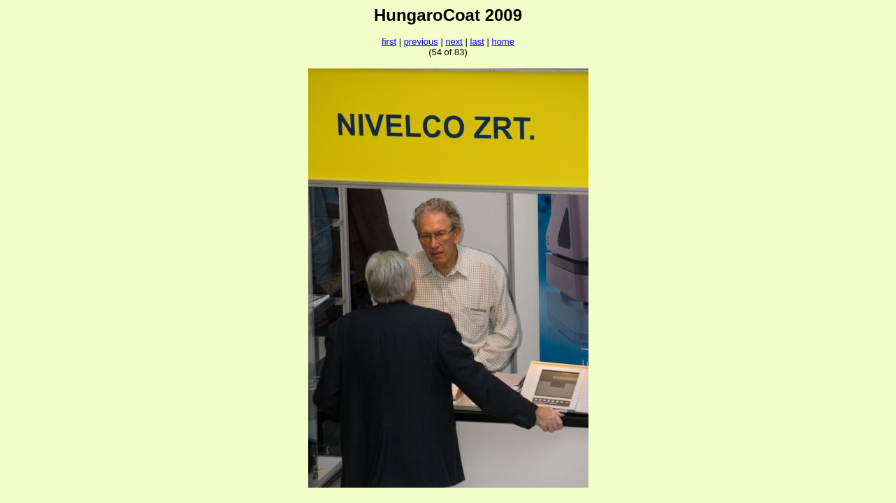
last (477, 41)
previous (421, 41)
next (454, 41)
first (389, 41)
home (502, 41)
